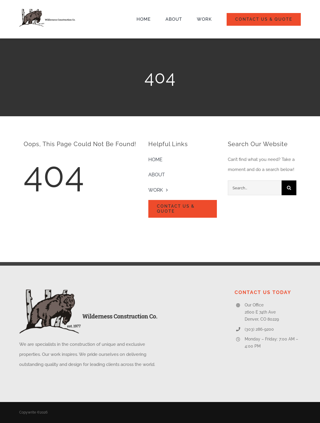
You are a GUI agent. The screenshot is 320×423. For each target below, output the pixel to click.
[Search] (289, 187)
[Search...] (255, 187)
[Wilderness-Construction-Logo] (47, 11)
